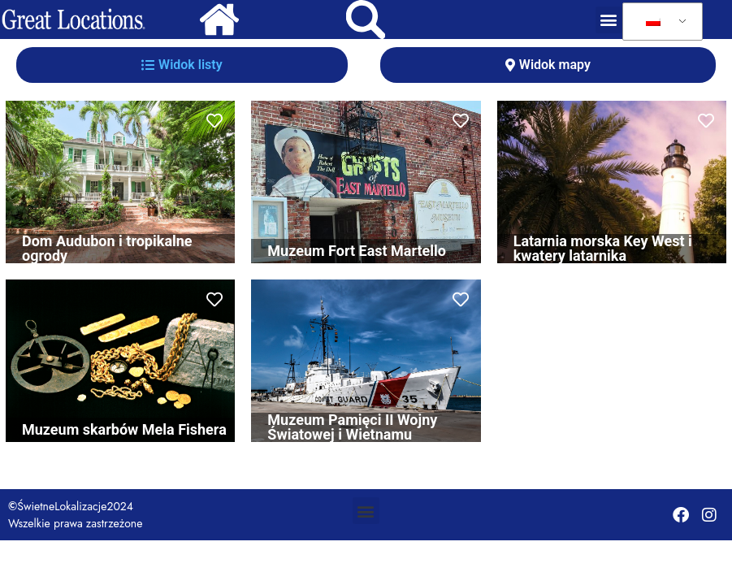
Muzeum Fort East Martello (356, 250)
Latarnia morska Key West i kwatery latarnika (602, 248)
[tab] (182, 65)
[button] (609, 19)
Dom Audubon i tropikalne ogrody (107, 248)
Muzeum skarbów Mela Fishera (124, 429)
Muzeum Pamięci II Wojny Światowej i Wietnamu (352, 427)
